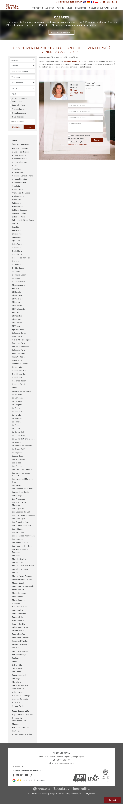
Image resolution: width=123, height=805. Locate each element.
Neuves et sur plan (99, 8)
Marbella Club (18, 562)
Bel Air (15, 224)
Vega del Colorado (20, 699)
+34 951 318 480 (108, 2)
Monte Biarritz (18, 590)
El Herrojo (16, 292)
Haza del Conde (18, 384)
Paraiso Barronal (19, 614)
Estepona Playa (18, 343)
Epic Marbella (18, 329)
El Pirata (15, 312)
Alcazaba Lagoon (19, 162)
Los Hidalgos (17, 529)
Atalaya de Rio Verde (21, 193)
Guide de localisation (61, 32)
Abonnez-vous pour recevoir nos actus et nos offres (79, 137)
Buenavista (17, 237)
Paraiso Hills (17, 617)
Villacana (16, 702)
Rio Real (15, 648)
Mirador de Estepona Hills (23, 586)
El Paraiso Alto (18, 309)
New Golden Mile (19, 607)
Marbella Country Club (21, 569)
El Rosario (16, 319)
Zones (114, 8)
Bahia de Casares (19, 210)
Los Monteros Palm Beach (23, 536)
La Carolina (17, 401)
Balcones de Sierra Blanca (23, 220)
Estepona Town (18, 350)
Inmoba (92, 794)
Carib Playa (17, 251)
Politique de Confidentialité (77, 145)
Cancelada (16, 247)
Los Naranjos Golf (20, 543)
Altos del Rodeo (19, 183)
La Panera (16, 422)
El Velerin (16, 326)
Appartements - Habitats (22, 715)
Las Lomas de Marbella (22, 470)
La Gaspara (17, 411)
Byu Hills (16, 241)
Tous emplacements (20, 144)
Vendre (60, 8)
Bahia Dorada (17, 206)
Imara (14, 388)
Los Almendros (18, 499)
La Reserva (17, 442)
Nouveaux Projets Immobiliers (18, 100)
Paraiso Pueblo (18, 624)
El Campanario (18, 285)
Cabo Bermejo (18, 244)
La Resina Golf (18, 449)
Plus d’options (17, 117)
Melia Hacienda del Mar (22, 579)
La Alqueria (17, 394)
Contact (78, 2)
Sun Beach (16, 672)
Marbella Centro (19, 559)
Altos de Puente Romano (22, 176)
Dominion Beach (19, 275)
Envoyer (97, 140)
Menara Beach (18, 583)
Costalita (16, 271)
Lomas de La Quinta (20, 492)
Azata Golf (16, 200)
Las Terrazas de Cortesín (22, 489)
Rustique (16, 731)
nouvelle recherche (72, 61)
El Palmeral (17, 306)
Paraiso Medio (18, 620)
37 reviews (41, 780)
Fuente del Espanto (20, 364)
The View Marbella (20, 685)
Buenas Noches (18, 234)
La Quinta (16, 429)
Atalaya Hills (17, 189)
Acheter (50, 8)
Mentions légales (76, 794)
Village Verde (18, 706)
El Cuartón (16, 288)
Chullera (15, 261)
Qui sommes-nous (62, 2)
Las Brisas (16, 463)
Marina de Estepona (20, 347)
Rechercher (29, 127)
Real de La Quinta (19, 644)
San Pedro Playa (19, 655)
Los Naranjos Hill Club (21, 546)
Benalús (15, 227)
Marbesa (15, 573)
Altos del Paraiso (19, 179)
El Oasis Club (18, 299)
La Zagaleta (17, 452)
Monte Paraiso (18, 600)
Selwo (14, 661)
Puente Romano (19, 631)
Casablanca (17, 254)
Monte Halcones (19, 593)
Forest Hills (17, 360)
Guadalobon (17, 377)
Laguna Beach (18, 456)
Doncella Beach (18, 282)
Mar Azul (16, 556)
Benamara (16, 230)
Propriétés (37, 8)
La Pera (15, 425)
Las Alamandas (18, 459)
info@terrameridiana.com (63, 763)
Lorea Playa (17, 496)
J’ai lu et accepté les (77, 143)
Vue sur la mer (17, 109)
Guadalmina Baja (19, 374)
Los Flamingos (18, 519)
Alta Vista (16, 169)
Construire (80, 8)
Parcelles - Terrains (20, 727)
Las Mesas (16, 485)
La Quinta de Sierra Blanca (23, 439)
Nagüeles (16, 603)
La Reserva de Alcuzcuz (22, 446)
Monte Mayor (17, 597)
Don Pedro (16, 278)
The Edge (16, 679)
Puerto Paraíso (18, 634)
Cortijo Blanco (18, 268)
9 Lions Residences (20, 152)
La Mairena (17, 418)
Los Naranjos (18, 539)
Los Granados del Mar (21, 525)
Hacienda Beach (19, 381)
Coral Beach (17, 265)
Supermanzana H (19, 675)
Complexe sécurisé (19, 113)
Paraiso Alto (17, 610)
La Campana (17, 398)
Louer (69, 8)
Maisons (15, 724)
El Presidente (17, 316)
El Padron (16, 302)
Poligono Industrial (20, 627)
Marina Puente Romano (22, 576)
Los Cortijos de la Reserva (23, 515)
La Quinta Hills (18, 435)
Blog (72, 2)
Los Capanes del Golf (21, 512)
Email (73, 90)
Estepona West (18, 353)
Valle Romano (18, 692)
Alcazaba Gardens (19, 159)
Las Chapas (17, 466)
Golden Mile (17, 367)
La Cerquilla (17, 405)
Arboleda (16, 186)
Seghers (15, 658)
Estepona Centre (19, 333)
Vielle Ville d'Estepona (21, 340)
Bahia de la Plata (19, 213)
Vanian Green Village (21, 696)
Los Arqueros (18, 508)
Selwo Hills (17, 665)
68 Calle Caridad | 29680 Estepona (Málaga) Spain (62, 757)
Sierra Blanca (17, 668)
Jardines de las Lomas (21, 391)
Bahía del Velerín (19, 217)
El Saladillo (17, 323)
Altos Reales (17, 172)
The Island (16, 682)
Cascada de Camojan (21, 258)
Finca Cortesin (18, 357)
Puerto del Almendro (21, 638)
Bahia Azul (16, 203)
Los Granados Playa (20, 522)
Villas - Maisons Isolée (22, 734)
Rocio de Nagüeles (20, 651)
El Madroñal (17, 295)
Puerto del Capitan (20, 641)
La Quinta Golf (18, 432)
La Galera (16, 408)
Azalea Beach (18, 196)
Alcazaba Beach (19, 155)
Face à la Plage (17, 105)
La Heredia (16, 415)
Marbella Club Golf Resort (23, 566)
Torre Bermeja (18, 689)
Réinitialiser (16, 127)
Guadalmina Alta (19, 370)
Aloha (14, 165)
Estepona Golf (18, 336)
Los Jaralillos (18, 532)
